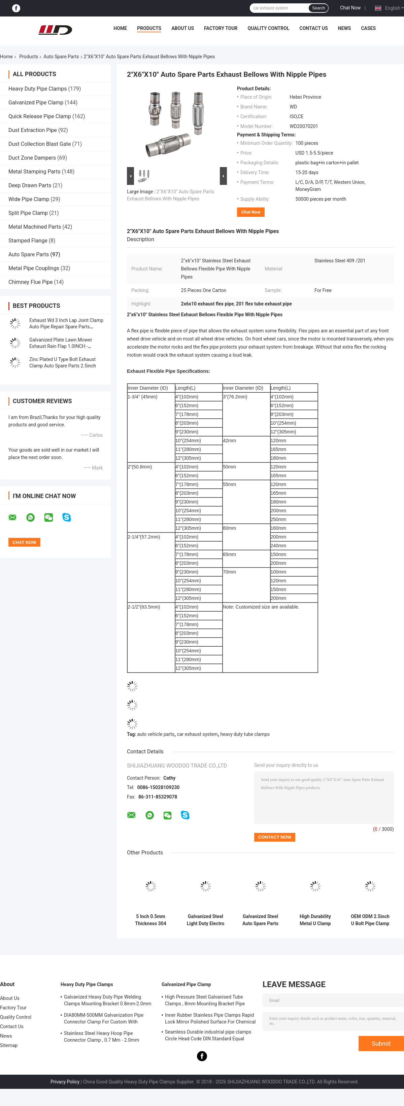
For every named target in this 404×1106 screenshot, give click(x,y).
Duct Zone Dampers (32, 158)
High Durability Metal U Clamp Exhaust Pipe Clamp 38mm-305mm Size (315, 920)
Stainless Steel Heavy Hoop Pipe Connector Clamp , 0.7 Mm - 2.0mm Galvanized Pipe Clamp (101, 1038)
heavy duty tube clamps (245, 734)
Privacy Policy (64, 1081)
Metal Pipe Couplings (33, 268)
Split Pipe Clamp (28, 213)
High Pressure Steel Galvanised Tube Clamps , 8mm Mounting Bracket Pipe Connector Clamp (205, 1001)
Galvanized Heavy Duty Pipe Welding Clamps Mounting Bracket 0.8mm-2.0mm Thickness (108, 1001)
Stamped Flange (27, 240)
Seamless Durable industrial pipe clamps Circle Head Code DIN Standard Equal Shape (208, 1036)
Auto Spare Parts (61, 56)
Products (149, 28)
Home (120, 28)
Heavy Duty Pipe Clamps (37, 89)
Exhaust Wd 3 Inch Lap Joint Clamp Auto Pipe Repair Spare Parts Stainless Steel (66, 327)
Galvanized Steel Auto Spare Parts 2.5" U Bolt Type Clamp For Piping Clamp (260, 920)
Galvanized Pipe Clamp (35, 102)
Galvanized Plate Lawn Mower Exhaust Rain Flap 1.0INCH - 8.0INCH (60, 346)
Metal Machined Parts (34, 227)
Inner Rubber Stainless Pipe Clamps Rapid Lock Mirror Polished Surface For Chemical (210, 1018)
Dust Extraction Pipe (32, 130)
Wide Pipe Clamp (28, 199)
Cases (368, 28)
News (344, 28)
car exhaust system (197, 734)
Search (318, 8)
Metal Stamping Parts (34, 171)
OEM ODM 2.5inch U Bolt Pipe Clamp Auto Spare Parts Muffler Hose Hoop (370, 920)
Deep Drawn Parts (30, 185)
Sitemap (9, 1045)
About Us (182, 28)
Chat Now (350, 7)
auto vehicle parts (155, 734)
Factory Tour (221, 28)
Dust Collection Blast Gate (39, 144)
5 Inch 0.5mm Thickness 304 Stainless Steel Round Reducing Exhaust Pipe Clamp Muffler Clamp (150, 920)
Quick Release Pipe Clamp (39, 116)
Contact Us (313, 28)
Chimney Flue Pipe (30, 282)
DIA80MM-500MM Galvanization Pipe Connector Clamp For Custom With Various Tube (103, 1019)
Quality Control (269, 28)
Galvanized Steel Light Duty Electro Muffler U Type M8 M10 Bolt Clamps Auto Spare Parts (205, 920)
